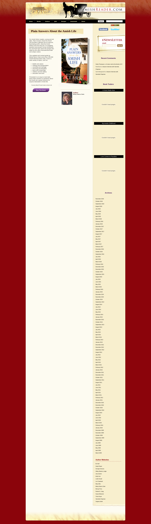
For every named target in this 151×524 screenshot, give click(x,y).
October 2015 (99, 271)
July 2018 (98, 208)
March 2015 (99, 286)
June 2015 (98, 281)
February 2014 (99, 314)
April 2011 (98, 392)
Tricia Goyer (99, 496)
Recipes (63, 21)
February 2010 (99, 425)
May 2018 (98, 214)
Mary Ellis (98, 483)
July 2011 (98, 385)
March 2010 (99, 422)
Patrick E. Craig (100, 491)
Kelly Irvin (98, 476)
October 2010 (99, 407)
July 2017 (98, 236)
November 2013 (100, 319)
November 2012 (100, 347)
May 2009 (98, 448)
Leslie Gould (99, 478)
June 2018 (98, 211)
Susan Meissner (100, 494)
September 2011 (100, 380)
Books (39, 21)
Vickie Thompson (100, 64)
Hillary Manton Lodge (101, 471)
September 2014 (100, 302)
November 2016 (100, 249)
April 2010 (98, 420)
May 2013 (98, 332)
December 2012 (100, 344)
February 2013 (99, 339)
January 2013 (99, 342)
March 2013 (99, 337)
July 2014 (98, 307)
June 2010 (98, 417)
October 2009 (99, 435)
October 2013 (99, 322)
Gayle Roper (99, 466)
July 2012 (98, 354)
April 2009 (98, 450)
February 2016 (99, 264)
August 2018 (99, 206)
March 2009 (99, 453)
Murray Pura (99, 489)
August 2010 (99, 412)
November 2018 (100, 198)
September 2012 (100, 349)
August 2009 (99, 440)
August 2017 (99, 234)
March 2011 (99, 395)
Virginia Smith (99, 501)
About (83, 21)
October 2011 (99, 377)
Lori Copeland (99, 481)
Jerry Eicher (99, 473)
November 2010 (100, 405)
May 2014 (98, 312)
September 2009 (100, 437)
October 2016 (99, 251)
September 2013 (100, 324)
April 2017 (98, 241)
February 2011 (99, 397)
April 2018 (98, 216)
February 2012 (99, 367)
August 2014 (99, 304)
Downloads (73, 21)
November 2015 (100, 269)
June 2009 (98, 445)
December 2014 (100, 294)
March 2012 (99, 364)
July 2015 (98, 279)
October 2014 (99, 299)
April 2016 (98, 259)
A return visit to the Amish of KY (114, 64)
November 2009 (100, 432)
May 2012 (98, 359)
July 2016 (98, 256)
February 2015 (99, 289)
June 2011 (98, 387)
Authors (47, 21)
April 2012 (98, 362)
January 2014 (99, 317)
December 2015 (100, 266)
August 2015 (99, 276)
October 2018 (99, 201)
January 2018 (99, 224)
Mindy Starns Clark (100, 486)
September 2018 (100, 203)
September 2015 (100, 274)
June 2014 (98, 309)
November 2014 (100, 297)
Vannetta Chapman (100, 499)
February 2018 (99, 221)
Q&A (55, 21)
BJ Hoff (97, 463)
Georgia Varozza (100, 468)
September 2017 (100, 231)
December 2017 (100, 226)
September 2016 (100, 254)
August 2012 (99, 352)
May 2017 (98, 239)
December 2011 (100, 372)
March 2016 (99, 261)
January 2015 (99, 292)
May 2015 (98, 284)
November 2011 (100, 375)
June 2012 (98, 357)
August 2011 (99, 382)
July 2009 (98, 442)
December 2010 (100, 402)
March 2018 (99, 219)
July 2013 (98, 329)
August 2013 (99, 327)
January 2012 (99, 370)
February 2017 (99, 246)
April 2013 (98, 334)
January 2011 (99, 400)
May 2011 (98, 390)
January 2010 (99, 427)
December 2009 (100, 430)
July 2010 (98, 415)
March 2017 (99, 244)
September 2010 (100, 410)
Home (31, 21)
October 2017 (99, 229)
